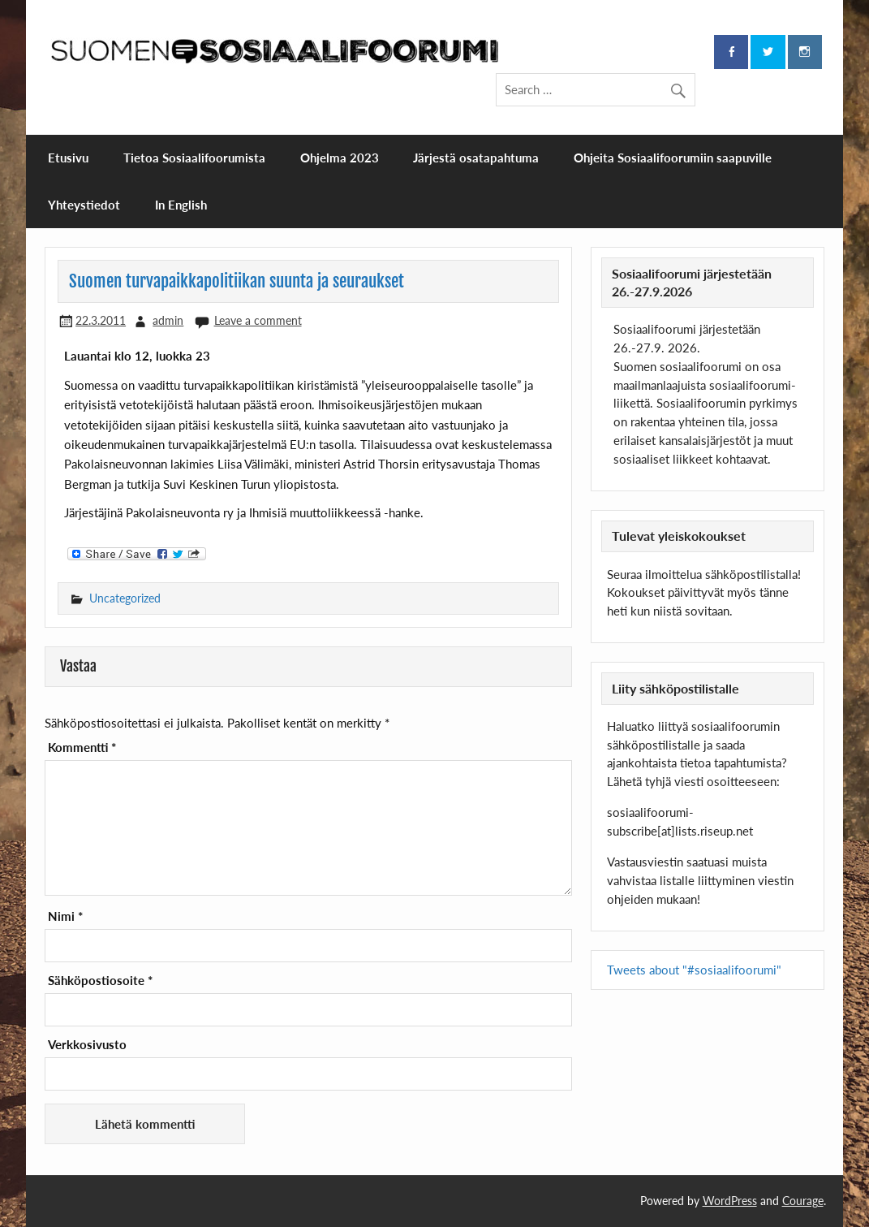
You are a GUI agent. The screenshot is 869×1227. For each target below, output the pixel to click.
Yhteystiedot (84, 204)
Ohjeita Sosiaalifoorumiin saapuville (673, 157)
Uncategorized (125, 598)
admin (168, 320)
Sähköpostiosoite (100, 980)
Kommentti (82, 747)
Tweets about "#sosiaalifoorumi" (694, 969)
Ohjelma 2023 (339, 157)
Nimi (65, 916)
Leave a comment (258, 320)
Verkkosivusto (87, 1045)
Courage (803, 1201)
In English (181, 204)
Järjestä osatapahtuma (476, 157)
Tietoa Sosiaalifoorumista (194, 157)
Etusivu (68, 157)
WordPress (730, 1201)
